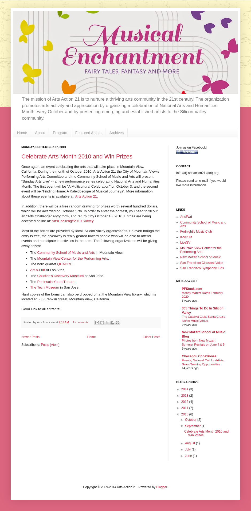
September (193, 426)
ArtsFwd (186, 217)
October (191, 420)
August (190, 443)
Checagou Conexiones (199, 356)
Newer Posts (30, 337)
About (40, 133)
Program (60, 133)
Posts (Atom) (50, 345)
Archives (116, 133)
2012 (185, 402)
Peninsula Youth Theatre (56, 282)
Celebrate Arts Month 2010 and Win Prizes (76, 156)
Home (22, 133)
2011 (185, 408)
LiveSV (185, 242)
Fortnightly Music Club (196, 231)
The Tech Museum (44, 287)
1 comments (80, 322)
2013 (185, 396)
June (189, 456)
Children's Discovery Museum (60, 276)
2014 (185, 389)
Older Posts (151, 337)
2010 (185, 414)
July (188, 449)
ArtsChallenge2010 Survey (72, 221)
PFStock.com (192, 289)
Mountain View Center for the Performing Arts (72, 258)
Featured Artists (88, 133)
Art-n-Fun (37, 270)
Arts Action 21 (86, 196)
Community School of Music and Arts (66, 253)
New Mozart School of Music (200, 257)
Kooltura (186, 237)
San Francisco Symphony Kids (202, 268)
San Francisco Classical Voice (201, 263)
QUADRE (64, 264)
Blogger (161, 487)
